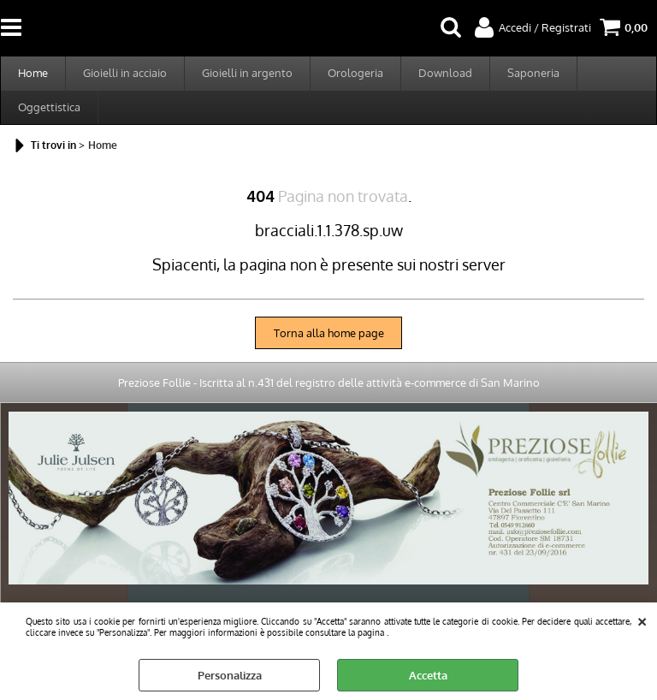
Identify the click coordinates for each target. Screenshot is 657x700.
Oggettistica (49, 107)
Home (33, 73)
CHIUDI (642, 619)
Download (445, 73)
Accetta (428, 675)
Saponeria (533, 73)
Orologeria (355, 73)
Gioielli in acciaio (125, 73)
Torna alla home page (329, 333)
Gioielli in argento (247, 73)
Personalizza (230, 675)
